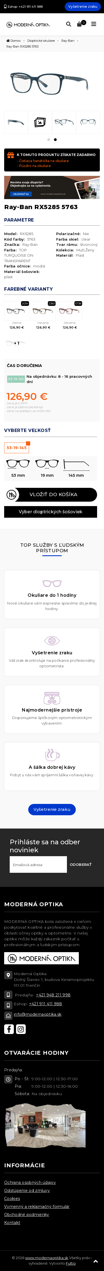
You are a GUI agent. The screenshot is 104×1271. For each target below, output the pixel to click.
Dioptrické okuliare (41, 41)
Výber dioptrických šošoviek (50, 511)
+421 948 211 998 (53, 995)
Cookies (12, 1198)
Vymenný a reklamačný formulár (37, 1206)
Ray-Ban (67, 41)
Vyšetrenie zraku (82, 6)
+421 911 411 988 (45, 1003)
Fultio (71, 1263)
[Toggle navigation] (94, 24)
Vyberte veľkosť (27, 430)
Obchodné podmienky (26, 1214)
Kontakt (12, 1222)
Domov (13, 41)
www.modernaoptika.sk (46, 1258)
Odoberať (81, 864)
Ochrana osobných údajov (30, 1182)
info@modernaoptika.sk (37, 1014)
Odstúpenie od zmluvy (27, 1190)
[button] (48, 139)
